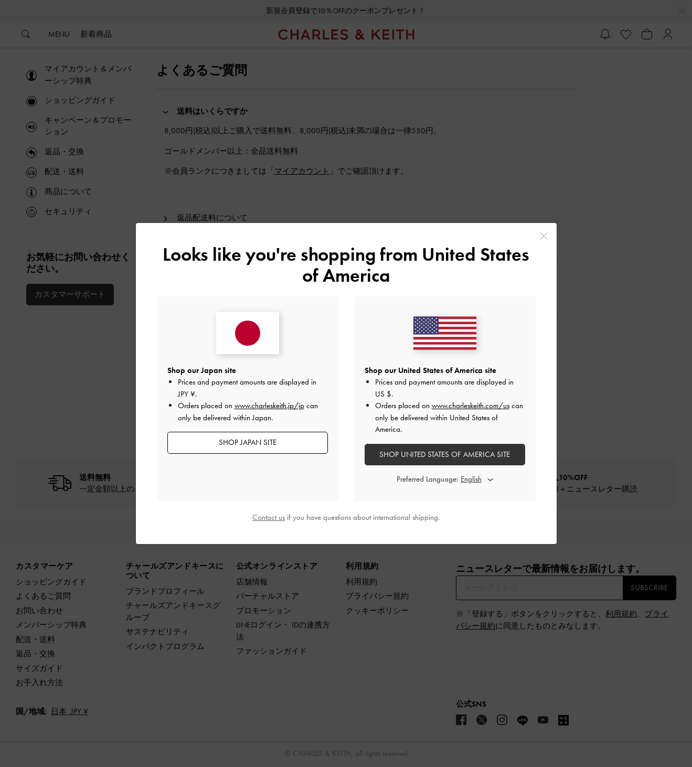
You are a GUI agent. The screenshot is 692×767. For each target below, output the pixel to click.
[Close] (543, 235)
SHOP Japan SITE (247, 442)
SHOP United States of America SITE (444, 454)
